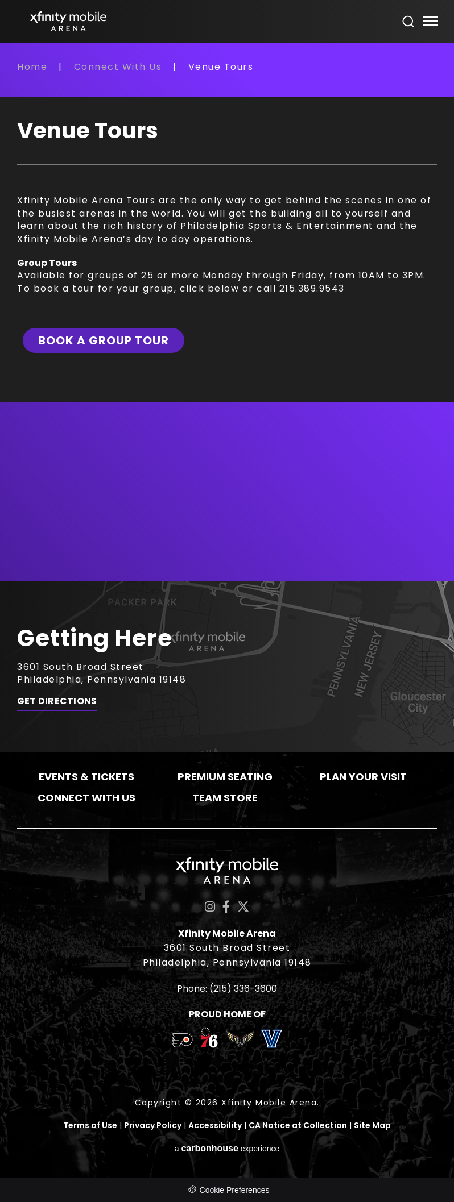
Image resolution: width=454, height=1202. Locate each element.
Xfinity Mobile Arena (68, 21)
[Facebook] (226, 907)
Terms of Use (90, 1125)
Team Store (225, 798)
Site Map (372, 1125)
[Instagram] (210, 907)
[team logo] (182, 1042)
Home (32, 66)
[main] (227, 320)
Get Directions (57, 701)
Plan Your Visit (363, 777)
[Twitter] (243, 907)
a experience (227, 1148)
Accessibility (215, 1125)
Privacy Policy (152, 1125)
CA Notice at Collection (298, 1125)
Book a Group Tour (103, 340)
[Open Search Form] (408, 21)
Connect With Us (118, 66)
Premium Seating (225, 777)
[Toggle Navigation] (430, 22)
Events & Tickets (86, 777)
